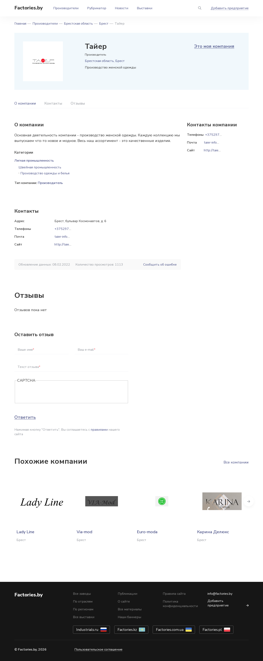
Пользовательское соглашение (98, 649)
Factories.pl (212, 629)
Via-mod (84, 532)
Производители (65, 8)
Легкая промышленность (34, 160)
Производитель (50, 183)
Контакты (53, 103)
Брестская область (78, 23)
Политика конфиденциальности (180, 603)
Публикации (127, 593)
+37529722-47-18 (69, 229)
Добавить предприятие (230, 8)
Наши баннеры (129, 617)
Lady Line (25, 532)
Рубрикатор (96, 8)
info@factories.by (220, 593)
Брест (103, 23)
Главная (20, 23)
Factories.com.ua (169, 629)
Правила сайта (174, 593)
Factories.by (28, 8)
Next (248, 501)
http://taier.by (64, 244)
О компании (25, 103)
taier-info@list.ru (66, 236)
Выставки (144, 8)
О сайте (124, 601)
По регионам (83, 609)
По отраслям (82, 601)
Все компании (236, 462)
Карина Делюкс (213, 532)
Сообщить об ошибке (160, 264)
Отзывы (78, 103)
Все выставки (83, 617)
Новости (121, 8)
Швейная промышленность (39, 167)
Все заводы (82, 593)
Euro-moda (147, 532)
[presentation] (48, 392)
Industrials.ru (87, 629)
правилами (99, 429)
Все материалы (130, 609)
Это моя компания (214, 46)
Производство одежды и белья (44, 173)
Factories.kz (127, 629)
